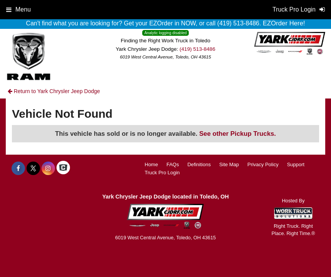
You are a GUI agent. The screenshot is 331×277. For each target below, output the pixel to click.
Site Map (229, 164)
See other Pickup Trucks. (237, 133)
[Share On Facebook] (18, 168)
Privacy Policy (262, 164)
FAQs (172, 164)
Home (151, 164)
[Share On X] (33, 168)
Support (295, 164)
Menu (18, 9)
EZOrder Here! (284, 23)
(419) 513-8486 (197, 49)
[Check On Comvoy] (63, 168)
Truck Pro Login (162, 172)
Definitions (199, 164)
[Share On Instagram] (48, 168)
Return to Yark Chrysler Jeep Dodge (54, 91)
